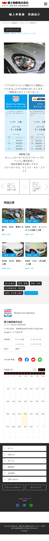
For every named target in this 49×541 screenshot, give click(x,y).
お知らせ (11, 455)
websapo (24, 531)
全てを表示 (10, 283)
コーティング (12, 30)
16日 (25, 401)
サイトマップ (36, 487)
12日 (43, 389)
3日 (32, 376)
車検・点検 (36, 283)
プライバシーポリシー (13, 487)
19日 (43, 401)
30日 (13, 376)
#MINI (13, 33)
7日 (14, 389)
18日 (37, 401)
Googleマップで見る (13, 332)
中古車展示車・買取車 (14, 288)
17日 (31, 401)
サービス (27, 460)
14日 (13, 401)
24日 (31, 414)
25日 (37, 414)
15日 (19, 401)
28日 (13, 426)
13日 (7, 401)
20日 (7, 414)
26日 (43, 414)
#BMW (6, 33)
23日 (25, 414)
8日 (20, 389)
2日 (26, 376)
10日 (31, 389)
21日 (13, 414)
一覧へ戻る (24, 186)
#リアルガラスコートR (26, 33)
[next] (43, 369)
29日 (7, 376)
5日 (43, 376)
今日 (34, 369)
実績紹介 (11, 467)
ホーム (10, 448)
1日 (20, 376)
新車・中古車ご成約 (13, 293)
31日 (31, 426)
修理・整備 (23, 283)
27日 (7, 426)
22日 (19, 414)
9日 (26, 389)
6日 (8, 389)
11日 (37, 389)
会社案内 (11, 473)
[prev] (40, 369)
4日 (37, 376)
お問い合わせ (13, 479)
